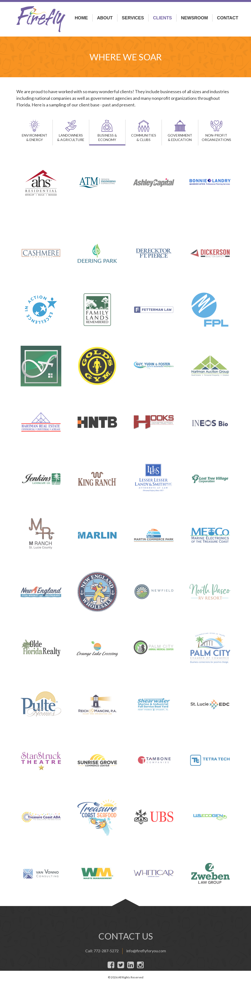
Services (133, 18)
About (105, 18)
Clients (162, 18)
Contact (227, 18)
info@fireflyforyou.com (146, 972)
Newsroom (194, 18)
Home (81, 18)
